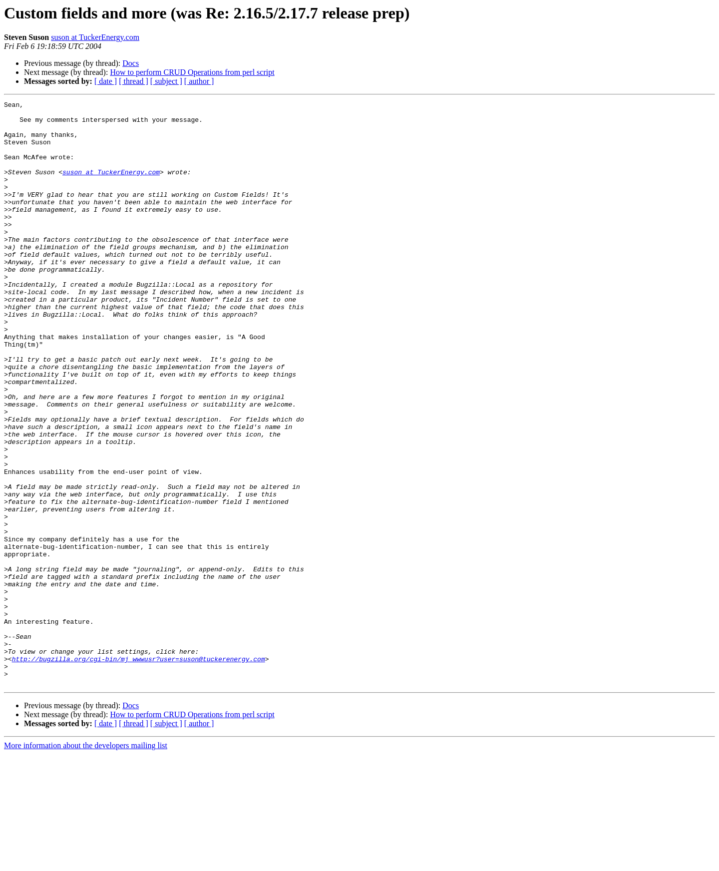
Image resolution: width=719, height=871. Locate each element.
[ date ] (105, 81)
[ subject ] (166, 81)
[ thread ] (133, 81)
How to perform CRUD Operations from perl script (192, 72)
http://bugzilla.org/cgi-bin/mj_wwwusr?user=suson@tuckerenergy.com (138, 771)
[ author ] (199, 81)
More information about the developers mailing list (85, 862)
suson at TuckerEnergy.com (95, 37)
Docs (130, 63)
